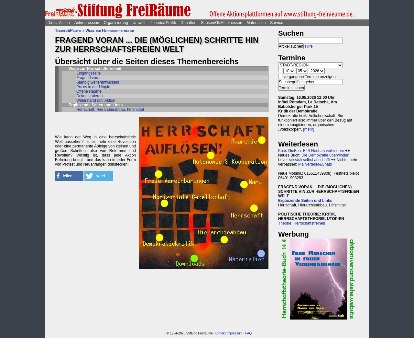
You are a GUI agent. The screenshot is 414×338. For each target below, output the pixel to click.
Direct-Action (59, 22)
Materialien (256, 22)
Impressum (234, 333)
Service (276, 22)
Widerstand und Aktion (95, 100)
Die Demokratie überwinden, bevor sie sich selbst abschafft (314, 157)
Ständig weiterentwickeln (97, 82)
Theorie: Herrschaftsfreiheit (301, 223)
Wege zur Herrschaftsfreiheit (109, 30)
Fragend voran (89, 78)
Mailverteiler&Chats (315, 164)
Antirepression (86, 22)
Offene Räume (89, 91)
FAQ (248, 333)
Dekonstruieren (89, 96)
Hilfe (309, 46)
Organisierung (116, 22)
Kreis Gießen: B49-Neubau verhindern (311, 150)
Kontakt (220, 333)
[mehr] (308, 129)
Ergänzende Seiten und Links (305, 200)
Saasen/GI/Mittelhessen (221, 22)
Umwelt (139, 22)
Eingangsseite (88, 73)
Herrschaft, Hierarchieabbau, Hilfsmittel (110, 109)
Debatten (189, 22)
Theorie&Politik (163, 22)
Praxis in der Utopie (93, 87)
